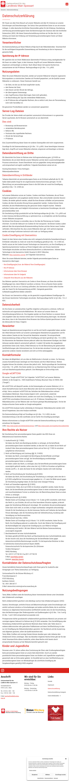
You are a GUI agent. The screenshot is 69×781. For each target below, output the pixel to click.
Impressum (56, 778)
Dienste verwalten (32, 770)
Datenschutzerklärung (49, 778)
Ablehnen (47, 774)
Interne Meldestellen (54, 695)
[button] (66, 759)
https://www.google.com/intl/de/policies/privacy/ (21, 426)
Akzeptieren (34, 774)
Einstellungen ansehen (60, 774)
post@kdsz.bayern (17, 557)
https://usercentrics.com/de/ (17, 255)
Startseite (3, 10)
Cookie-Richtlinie (40, 778)
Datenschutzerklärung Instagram (57, 692)
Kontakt (50, 681)
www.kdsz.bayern (18, 559)
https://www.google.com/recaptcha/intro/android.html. (53, 426)
